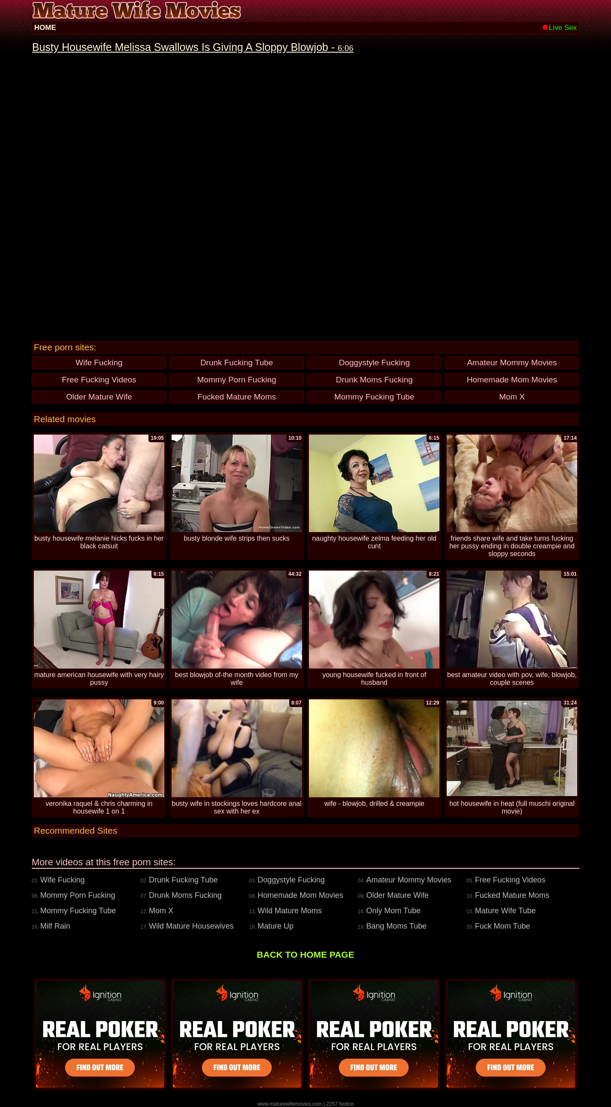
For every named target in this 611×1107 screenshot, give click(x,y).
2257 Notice (340, 1104)
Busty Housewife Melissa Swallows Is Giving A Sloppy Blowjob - (192, 47)
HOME (45, 28)
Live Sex (560, 28)
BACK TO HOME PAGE (305, 954)
